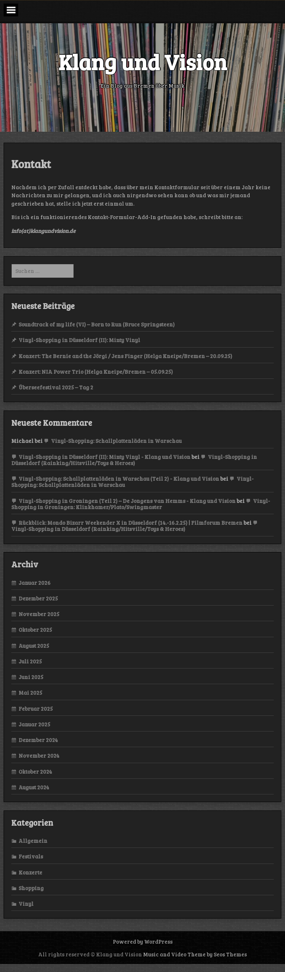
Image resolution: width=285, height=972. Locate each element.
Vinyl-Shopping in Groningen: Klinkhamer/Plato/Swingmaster (140, 504)
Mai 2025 (30, 692)
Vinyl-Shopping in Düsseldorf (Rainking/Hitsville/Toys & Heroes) (134, 460)
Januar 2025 (34, 724)
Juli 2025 (30, 661)
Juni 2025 (31, 677)
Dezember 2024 (38, 739)
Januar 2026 (35, 582)
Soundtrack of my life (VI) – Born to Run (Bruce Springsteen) (97, 324)
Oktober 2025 (35, 629)
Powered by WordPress (143, 941)
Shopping (31, 888)
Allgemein (33, 840)
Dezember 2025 (38, 598)
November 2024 (39, 755)
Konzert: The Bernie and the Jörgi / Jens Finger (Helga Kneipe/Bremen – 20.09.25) (125, 356)
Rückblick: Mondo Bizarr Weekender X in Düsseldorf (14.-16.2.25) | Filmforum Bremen (130, 522)
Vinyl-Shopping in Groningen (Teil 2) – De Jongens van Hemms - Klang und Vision (127, 500)
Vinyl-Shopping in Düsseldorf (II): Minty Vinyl (79, 340)
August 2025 (34, 645)
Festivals (31, 856)
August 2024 (34, 787)
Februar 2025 (36, 708)
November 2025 (39, 614)
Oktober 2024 (35, 771)
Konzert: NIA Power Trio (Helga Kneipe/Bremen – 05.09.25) (96, 371)
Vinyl (26, 903)
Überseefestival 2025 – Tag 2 (56, 387)
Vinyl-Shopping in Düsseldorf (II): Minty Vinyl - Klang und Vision (104, 456)
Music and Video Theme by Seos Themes (195, 954)
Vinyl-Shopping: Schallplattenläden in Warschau (116, 440)
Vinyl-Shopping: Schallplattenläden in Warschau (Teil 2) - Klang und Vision (119, 478)
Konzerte (30, 872)
